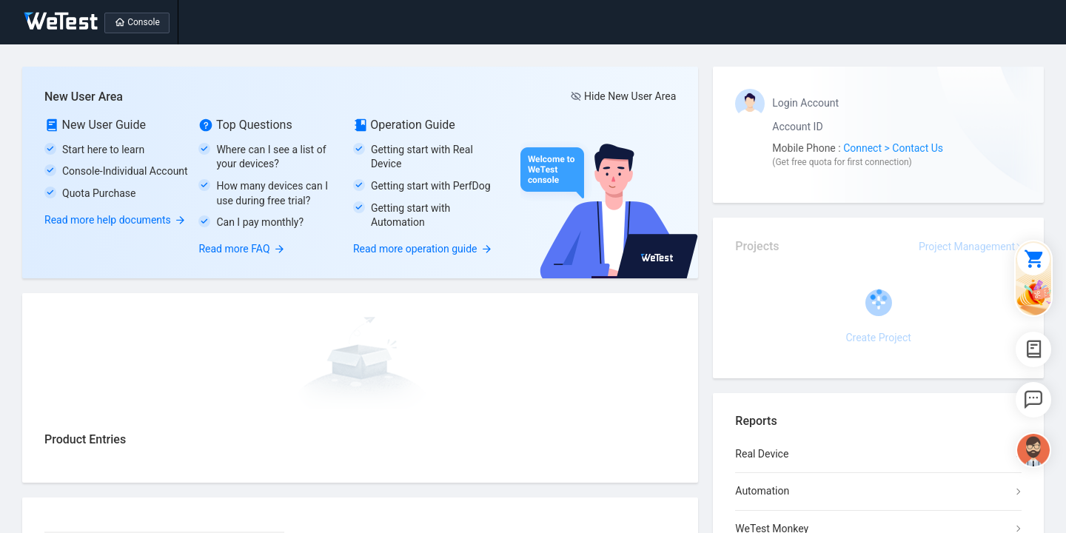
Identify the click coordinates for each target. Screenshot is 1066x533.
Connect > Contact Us (893, 148)
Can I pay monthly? (260, 222)
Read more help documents (115, 220)
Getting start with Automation (410, 215)
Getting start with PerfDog (431, 186)
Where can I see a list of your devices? (271, 157)
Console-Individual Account (125, 171)
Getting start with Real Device (422, 157)
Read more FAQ (241, 249)
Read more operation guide (422, 249)
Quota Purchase (98, 193)
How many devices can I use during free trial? (272, 193)
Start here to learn (103, 149)
